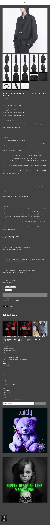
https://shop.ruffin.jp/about (9, 237)
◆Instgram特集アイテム (10, 352)
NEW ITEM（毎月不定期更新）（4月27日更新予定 (15, 359)
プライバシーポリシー (8, 382)
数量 (3, 289)
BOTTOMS (6, 363)
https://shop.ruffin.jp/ (8, 282)
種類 (3, 286)
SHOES (6, 367)
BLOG (5, 378)
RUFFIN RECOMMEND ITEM (11, 369)
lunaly (5, 394)
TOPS (5, 361)
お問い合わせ (7, 380)
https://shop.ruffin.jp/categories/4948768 (12, 249)
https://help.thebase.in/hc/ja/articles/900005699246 (15, 196)
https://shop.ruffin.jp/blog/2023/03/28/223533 (14, 272)
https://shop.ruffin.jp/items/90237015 (12, 127)
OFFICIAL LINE (7, 392)
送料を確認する (17, 300)
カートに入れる (25, 295)
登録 (40, 403)
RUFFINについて (7, 376)
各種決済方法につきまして (10, 348)
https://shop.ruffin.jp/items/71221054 (12, 173)
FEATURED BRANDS (9, 372)
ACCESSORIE (7, 365)
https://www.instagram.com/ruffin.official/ (13, 261)
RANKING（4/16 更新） (9, 355)
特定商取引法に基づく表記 (9, 384)
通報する (11, 306)
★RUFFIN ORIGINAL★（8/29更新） (13, 357)
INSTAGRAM (7, 390)
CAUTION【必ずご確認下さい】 (11, 350)
